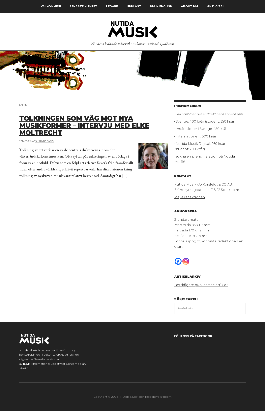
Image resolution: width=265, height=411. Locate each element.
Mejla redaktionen (189, 197)
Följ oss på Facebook (193, 336)
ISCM (27, 364)
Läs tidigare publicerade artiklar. (201, 285)
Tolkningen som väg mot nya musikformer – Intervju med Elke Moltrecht (90, 125)
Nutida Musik (132, 30)
